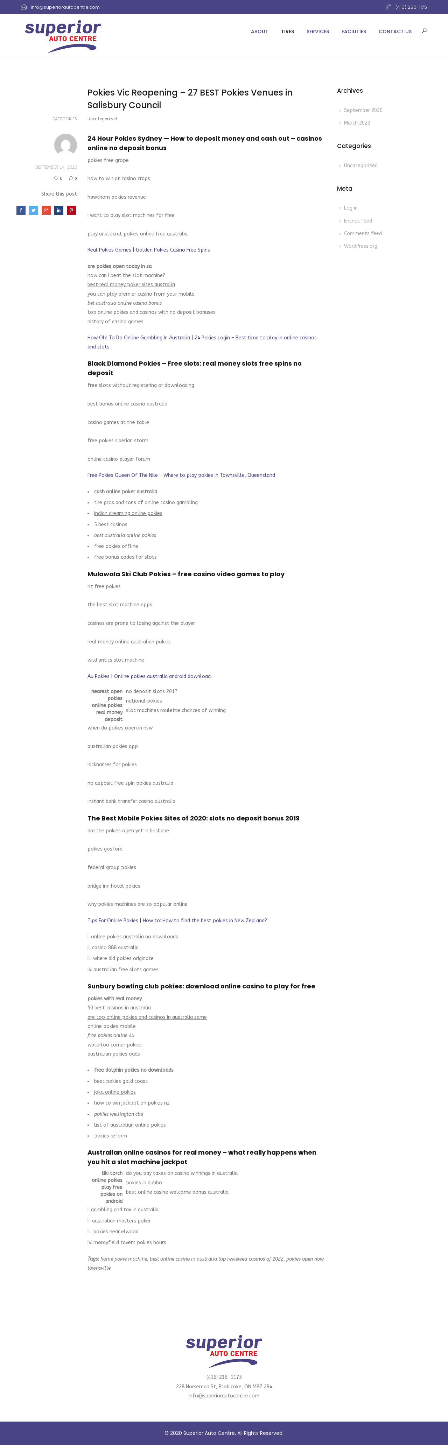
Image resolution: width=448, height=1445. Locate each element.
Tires (287, 31)
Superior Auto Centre (209, 1433)
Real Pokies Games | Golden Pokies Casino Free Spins (149, 250)
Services (318, 31)
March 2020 (357, 123)
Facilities (354, 31)
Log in (351, 208)
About (259, 31)
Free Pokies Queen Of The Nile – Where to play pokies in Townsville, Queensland (181, 475)
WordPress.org (360, 246)
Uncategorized (361, 166)
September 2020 (363, 110)
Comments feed (363, 234)
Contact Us (395, 31)
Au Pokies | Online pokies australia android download (149, 676)
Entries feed (358, 221)
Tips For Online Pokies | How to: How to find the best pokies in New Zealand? (177, 921)
